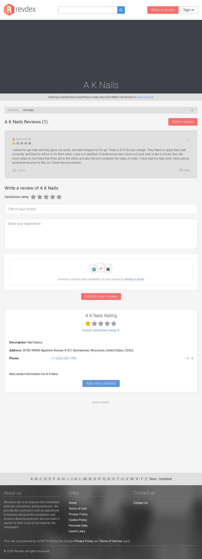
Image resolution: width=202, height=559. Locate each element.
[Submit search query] (121, 10)
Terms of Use (78, 508)
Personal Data (78, 525)
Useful (18, 170)
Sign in (188, 10)
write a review (145, 97)
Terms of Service (110, 541)
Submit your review (101, 296)
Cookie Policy (78, 520)
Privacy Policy (78, 514)
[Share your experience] (101, 234)
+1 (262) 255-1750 (63, 358)
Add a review (183, 121)
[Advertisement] (101, 48)
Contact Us (140, 503)
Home (73, 503)
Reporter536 (21, 139)
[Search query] (87, 10)
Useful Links (77, 531)
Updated (165, 479)
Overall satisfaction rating (101, 330)
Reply (184, 170)
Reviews (13, 110)
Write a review (163, 10)
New (153, 479)
